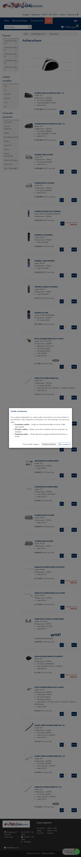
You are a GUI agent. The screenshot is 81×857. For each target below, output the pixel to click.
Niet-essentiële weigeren (31, 444)
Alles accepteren (64, 444)
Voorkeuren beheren (49, 444)
